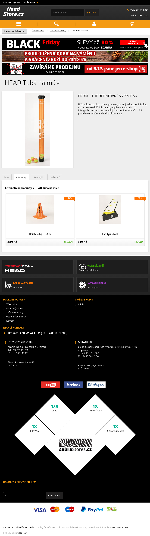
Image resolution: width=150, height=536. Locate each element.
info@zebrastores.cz (89, 111)
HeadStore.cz (29, 2)
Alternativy (21, 177)
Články (81, 305)
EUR (146, 15)
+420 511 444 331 (138, 10)
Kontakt (10, 321)
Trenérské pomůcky (58, 31)
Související (38, 177)
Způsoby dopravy (14, 313)
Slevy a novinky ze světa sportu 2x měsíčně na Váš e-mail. (30, 488)
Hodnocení (54, 177)
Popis (6, 177)
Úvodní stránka (38, 31)
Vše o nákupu (12, 305)
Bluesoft (23, 533)
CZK (141, 15)
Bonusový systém (14, 309)
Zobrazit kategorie (15, 31)
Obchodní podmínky (16, 317)
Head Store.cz (13, 12)
